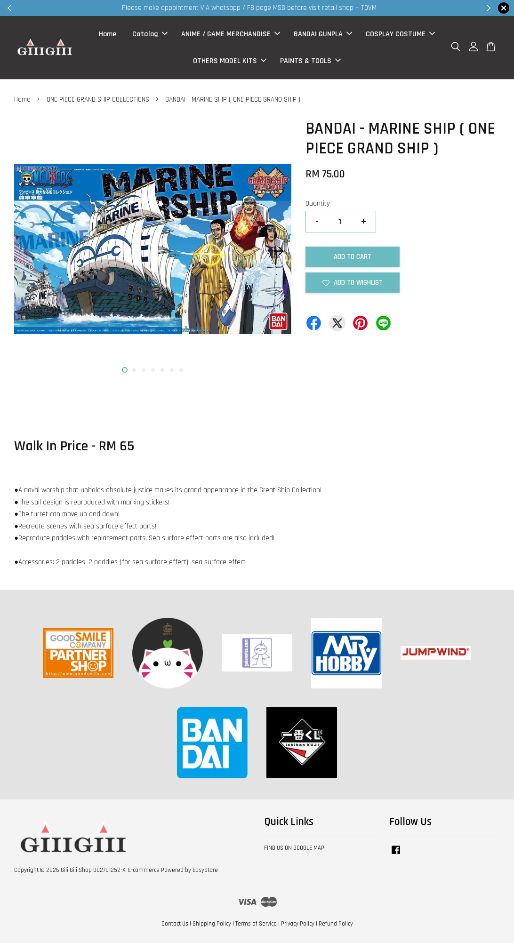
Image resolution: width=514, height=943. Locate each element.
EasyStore (205, 870)
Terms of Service (256, 923)
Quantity (317, 203)
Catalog (150, 34)
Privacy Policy (297, 923)
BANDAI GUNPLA (323, 34)
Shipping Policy (212, 923)
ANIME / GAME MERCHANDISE (230, 34)
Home (107, 34)
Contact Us (174, 923)
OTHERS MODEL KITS (229, 61)
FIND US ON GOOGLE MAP (294, 848)
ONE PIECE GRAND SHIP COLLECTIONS (98, 99)
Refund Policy (336, 923)
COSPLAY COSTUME (400, 34)
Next (278, 251)
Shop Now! (372, 7)
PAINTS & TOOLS (310, 61)
